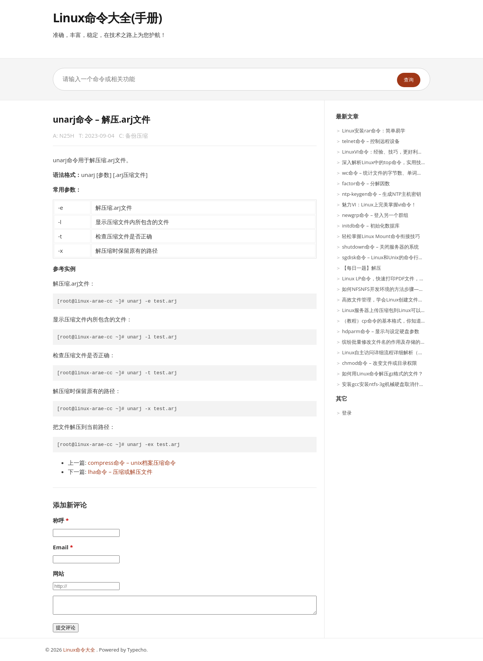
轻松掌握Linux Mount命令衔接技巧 (381, 236)
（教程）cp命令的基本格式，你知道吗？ (386, 320)
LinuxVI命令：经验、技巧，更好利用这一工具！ (394, 151)
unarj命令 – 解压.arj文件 (101, 119)
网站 (58, 573)
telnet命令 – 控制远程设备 (370, 141)
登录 (347, 412)
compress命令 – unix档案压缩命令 (132, 462)
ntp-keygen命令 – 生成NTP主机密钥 (381, 194)
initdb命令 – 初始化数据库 (370, 225)
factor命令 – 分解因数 (366, 183)
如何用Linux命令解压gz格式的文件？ (382, 373)
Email (60, 547)
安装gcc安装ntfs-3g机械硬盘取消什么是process (394, 384)
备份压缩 (136, 135)
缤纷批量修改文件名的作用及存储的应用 (386, 341)
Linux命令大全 (79, 649)
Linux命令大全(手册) (107, 17)
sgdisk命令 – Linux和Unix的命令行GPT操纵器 (392, 257)
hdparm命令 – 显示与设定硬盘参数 (380, 331)
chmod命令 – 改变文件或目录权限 (379, 363)
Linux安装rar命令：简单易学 (373, 130)
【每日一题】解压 (361, 267)
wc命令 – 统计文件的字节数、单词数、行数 (389, 172)
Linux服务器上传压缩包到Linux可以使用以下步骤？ (398, 310)
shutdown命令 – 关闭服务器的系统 (380, 246)
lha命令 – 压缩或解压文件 (120, 471)
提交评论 (65, 627)
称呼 (58, 520)
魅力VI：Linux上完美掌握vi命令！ (379, 204)
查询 (409, 80)
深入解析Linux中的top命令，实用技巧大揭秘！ (393, 162)
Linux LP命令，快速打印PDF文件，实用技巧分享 (395, 278)
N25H (66, 135)
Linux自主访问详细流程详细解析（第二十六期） (395, 352)
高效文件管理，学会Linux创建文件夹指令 (387, 299)
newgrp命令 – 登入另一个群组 (375, 215)
